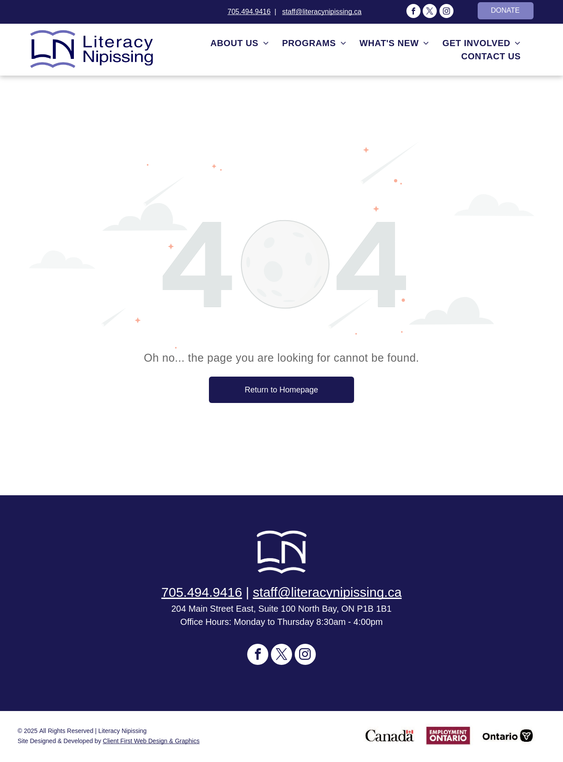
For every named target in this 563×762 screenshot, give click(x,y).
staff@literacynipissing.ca (322, 11)
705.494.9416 (249, 11)
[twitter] (430, 12)
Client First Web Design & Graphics (151, 740)
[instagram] (446, 12)
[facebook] (413, 12)
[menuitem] (239, 43)
